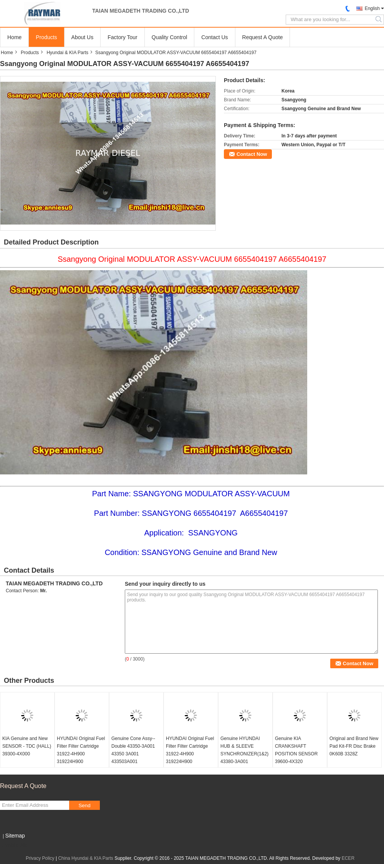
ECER (348, 858)
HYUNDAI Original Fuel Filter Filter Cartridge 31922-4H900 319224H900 (81, 750)
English (372, 8)
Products (46, 37)
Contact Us (214, 37)
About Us (82, 37)
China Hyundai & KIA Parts (85, 858)
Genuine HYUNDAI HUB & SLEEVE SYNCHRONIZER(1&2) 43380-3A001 (244, 750)
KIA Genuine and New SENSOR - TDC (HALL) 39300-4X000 (26, 746)
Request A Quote (262, 37)
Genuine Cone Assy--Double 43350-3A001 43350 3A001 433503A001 (133, 750)
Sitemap (15, 836)
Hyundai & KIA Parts (67, 52)
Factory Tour (122, 37)
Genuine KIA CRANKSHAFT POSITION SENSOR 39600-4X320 (296, 750)
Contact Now (252, 154)
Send (84, 805)
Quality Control (169, 37)
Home (14, 37)
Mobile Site (13, 845)
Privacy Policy (40, 858)
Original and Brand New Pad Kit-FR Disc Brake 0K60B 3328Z (353, 746)
